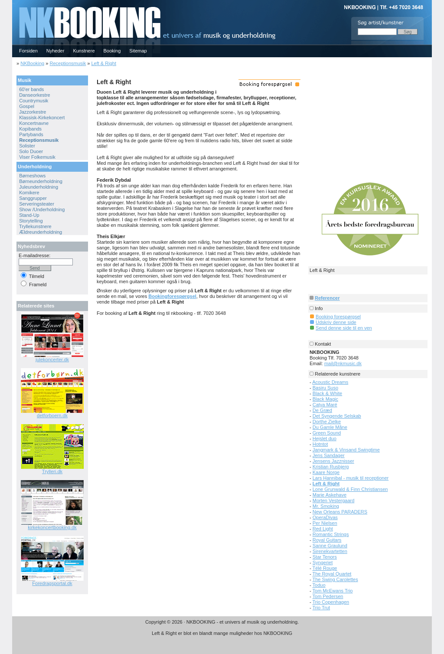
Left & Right (103, 63)
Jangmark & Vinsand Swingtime (346, 449)
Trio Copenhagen (331, 602)
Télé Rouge (325, 568)
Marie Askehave (329, 494)
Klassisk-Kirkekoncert (42, 117)
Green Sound (327, 432)
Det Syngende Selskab (337, 416)
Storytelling (30, 220)
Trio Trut (321, 607)
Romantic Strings (331, 534)
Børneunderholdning (40, 181)
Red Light (323, 528)
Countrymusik (33, 100)
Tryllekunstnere (35, 226)
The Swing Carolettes (335, 579)
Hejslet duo (324, 438)
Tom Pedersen (328, 596)
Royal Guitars (327, 540)
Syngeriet (323, 562)
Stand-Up (29, 215)
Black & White (327, 393)
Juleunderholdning (38, 187)
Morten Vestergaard (334, 500)
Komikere (29, 192)
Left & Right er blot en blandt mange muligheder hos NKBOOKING (222, 633)
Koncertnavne (34, 123)
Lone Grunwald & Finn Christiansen (350, 489)
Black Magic (325, 399)
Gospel (26, 106)
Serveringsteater (36, 203)
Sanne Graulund (330, 545)
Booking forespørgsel (338, 316)
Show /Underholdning (42, 209)
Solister (27, 145)
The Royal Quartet (332, 573)
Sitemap (138, 50)
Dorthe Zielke (327, 421)
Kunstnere (84, 50)
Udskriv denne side (336, 322)
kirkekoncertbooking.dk (52, 527)
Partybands (31, 134)
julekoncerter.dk (52, 359)
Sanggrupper (33, 198)
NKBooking (32, 63)
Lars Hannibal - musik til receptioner (350, 478)
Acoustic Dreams (330, 382)
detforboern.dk (52, 415)
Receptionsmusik (67, 63)
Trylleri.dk (52, 471)
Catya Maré (325, 404)
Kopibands (30, 128)
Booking (112, 50)
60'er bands (31, 89)
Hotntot (320, 444)
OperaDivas (325, 517)
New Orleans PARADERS (340, 511)
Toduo (319, 585)
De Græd (322, 410)
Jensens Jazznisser (333, 461)
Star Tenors (325, 556)
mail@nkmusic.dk (343, 363)
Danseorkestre (34, 95)
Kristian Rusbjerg (331, 466)
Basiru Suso (325, 387)
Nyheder (55, 50)
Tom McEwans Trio (333, 590)
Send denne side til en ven (344, 327)
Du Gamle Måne (330, 427)
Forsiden (28, 50)
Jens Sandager (329, 455)
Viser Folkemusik (37, 157)
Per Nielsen (325, 523)
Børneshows (32, 175)
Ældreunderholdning (40, 232)
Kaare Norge (326, 472)
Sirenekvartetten (330, 551)
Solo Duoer (31, 151)
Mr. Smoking (326, 506)
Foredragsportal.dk (52, 583)
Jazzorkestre (32, 111)
